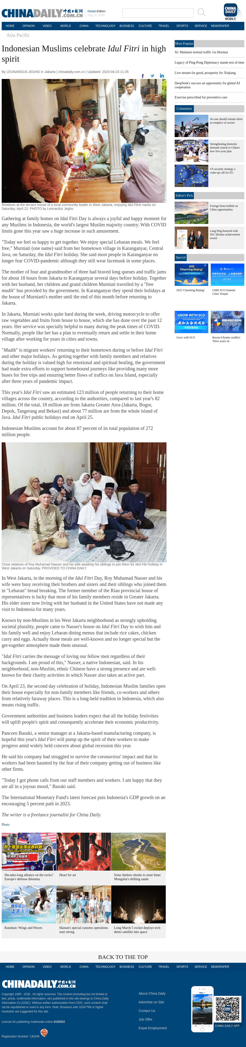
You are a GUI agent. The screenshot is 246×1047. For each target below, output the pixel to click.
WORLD (65, 26)
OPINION (29, 26)
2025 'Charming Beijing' (190, 290)
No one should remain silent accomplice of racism (226, 120)
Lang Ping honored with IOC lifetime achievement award (225, 234)
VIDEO (47, 26)
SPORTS (182, 26)
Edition (96, 11)
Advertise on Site (151, 1002)
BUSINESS (127, 26)
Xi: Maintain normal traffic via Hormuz (201, 52)
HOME (10, 26)
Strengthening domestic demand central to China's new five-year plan (225, 147)
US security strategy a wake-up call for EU (222, 170)
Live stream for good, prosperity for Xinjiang (205, 73)
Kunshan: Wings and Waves (23, 928)
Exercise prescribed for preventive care (201, 97)
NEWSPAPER (219, 26)
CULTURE (145, 26)
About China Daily (152, 993)
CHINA (84, 26)
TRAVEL (163, 26)
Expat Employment (153, 1028)
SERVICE (201, 26)
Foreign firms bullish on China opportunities (224, 207)
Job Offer (145, 1019)
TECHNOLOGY (105, 26)
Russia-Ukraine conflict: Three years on (226, 339)
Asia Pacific (18, 35)
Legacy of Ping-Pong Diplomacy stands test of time (209, 62)
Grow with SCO (185, 337)
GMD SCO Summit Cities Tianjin (223, 292)
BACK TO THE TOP (123, 957)
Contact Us (147, 1011)
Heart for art (67, 875)
